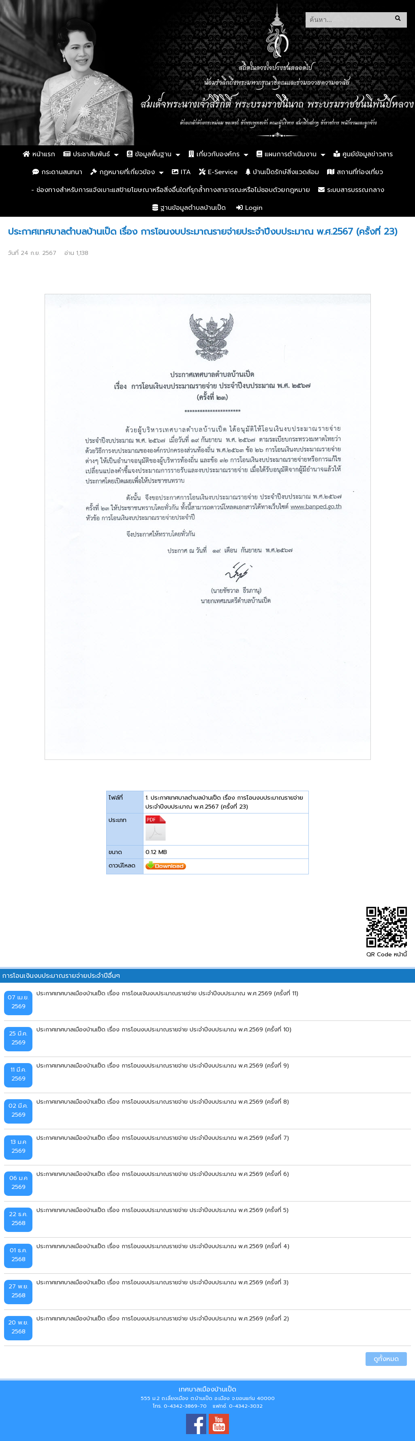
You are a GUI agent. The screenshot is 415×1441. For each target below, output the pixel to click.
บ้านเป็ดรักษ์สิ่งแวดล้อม (282, 172)
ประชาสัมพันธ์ (86, 154)
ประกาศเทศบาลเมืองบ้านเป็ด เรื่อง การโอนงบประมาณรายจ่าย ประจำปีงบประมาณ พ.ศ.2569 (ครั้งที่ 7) (162, 1137)
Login (249, 208)
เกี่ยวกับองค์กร (214, 154)
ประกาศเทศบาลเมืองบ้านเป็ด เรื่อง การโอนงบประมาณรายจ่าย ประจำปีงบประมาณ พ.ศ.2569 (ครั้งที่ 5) (162, 1210)
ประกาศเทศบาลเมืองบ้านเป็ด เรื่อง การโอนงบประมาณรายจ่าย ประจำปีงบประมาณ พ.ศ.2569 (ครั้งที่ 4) (162, 1246)
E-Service (218, 172)
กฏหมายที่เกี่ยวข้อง (122, 172)
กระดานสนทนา (57, 172)
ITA (181, 172)
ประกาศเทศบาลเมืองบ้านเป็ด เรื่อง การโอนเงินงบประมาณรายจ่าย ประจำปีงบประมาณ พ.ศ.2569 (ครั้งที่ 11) (167, 993)
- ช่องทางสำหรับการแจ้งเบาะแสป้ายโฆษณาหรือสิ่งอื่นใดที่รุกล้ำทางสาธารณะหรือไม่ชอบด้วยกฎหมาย (170, 190)
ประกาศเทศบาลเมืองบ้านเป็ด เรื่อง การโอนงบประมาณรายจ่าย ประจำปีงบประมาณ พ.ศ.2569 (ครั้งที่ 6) (162, 1173)
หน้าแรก (39, 154)
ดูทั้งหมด (386, 1359)
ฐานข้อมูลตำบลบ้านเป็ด (189, 208)
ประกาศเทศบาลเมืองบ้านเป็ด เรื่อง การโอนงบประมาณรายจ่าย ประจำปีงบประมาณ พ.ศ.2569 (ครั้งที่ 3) (162, 1282)
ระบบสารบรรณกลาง (351, 190)
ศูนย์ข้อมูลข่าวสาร (363, 154)
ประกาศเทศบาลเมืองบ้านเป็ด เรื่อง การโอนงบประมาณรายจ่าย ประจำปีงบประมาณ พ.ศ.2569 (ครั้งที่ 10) (163, 1029)
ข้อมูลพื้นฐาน (149, 154)
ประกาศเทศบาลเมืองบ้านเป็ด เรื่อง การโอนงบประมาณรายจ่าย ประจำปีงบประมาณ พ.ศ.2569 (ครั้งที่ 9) (162, 1065)
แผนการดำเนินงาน (287, 154)
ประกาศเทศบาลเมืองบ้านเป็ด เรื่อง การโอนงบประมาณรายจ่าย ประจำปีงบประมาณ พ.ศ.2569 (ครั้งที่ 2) (162, 1318)
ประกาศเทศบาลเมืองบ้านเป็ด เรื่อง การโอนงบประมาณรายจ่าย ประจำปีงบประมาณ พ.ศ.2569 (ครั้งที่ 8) (162, 1101)
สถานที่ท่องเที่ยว (355, 172)
